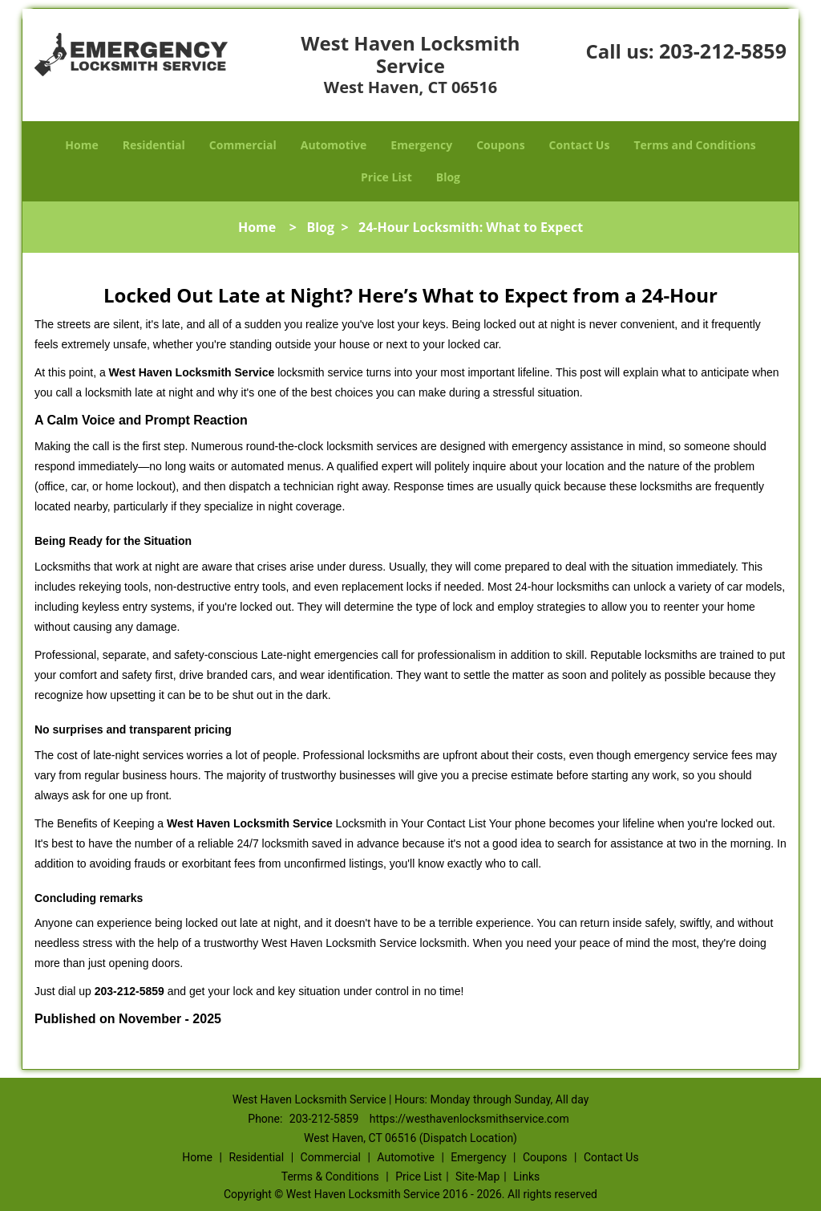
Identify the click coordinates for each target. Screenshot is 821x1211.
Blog (448, 177)
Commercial (243, 144)
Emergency (421, 144)
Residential (154, 144)
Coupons (500, 144)
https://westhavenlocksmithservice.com (469, 1118)
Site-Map (477, 1176)
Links (526, 1176)
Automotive (334, 144)
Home (81, 144)
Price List (386, 177)
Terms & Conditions (330, 1176)
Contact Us (579, 144)
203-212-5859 (723, 50)
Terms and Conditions (694, 144)
